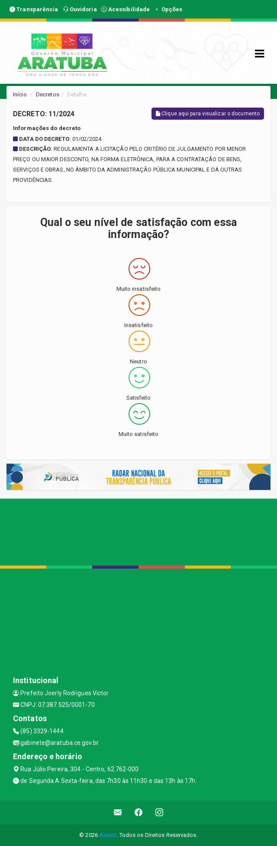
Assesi (108, 835)
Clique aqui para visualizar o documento (208, 114)
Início (20, 94)
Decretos (47, 94)
